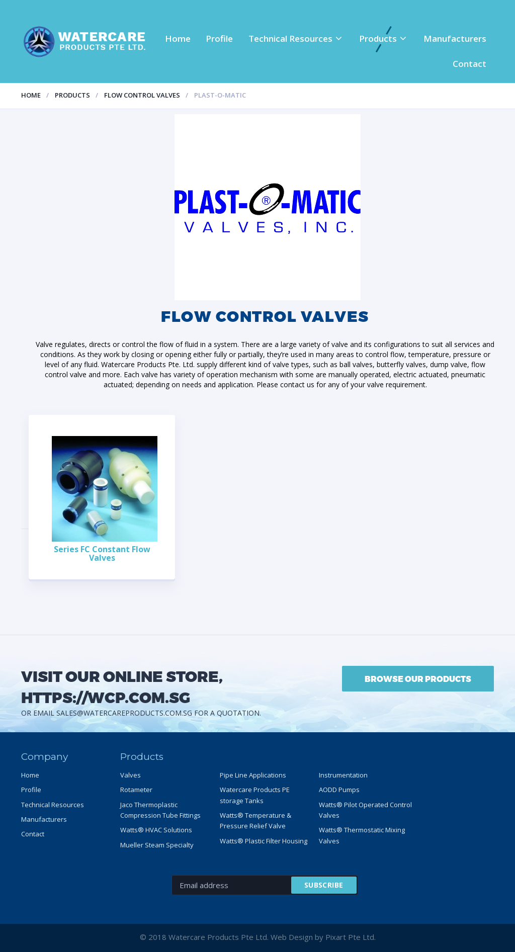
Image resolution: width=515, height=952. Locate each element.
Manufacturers (454, 38)
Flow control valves (142, 95)
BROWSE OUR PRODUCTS (418, 678)
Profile (219, 38)
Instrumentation (343, 775)
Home (178, 38)
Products (378, 38)
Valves (130, 775)
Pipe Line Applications (253, 775)
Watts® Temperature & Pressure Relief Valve (255, 820)
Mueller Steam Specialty (157, 844)
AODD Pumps (339, 789)
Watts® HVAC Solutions (156, 829)
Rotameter (136, 789)
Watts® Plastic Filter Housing (263, 840)
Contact (469, 63)
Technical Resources (290, 38)
